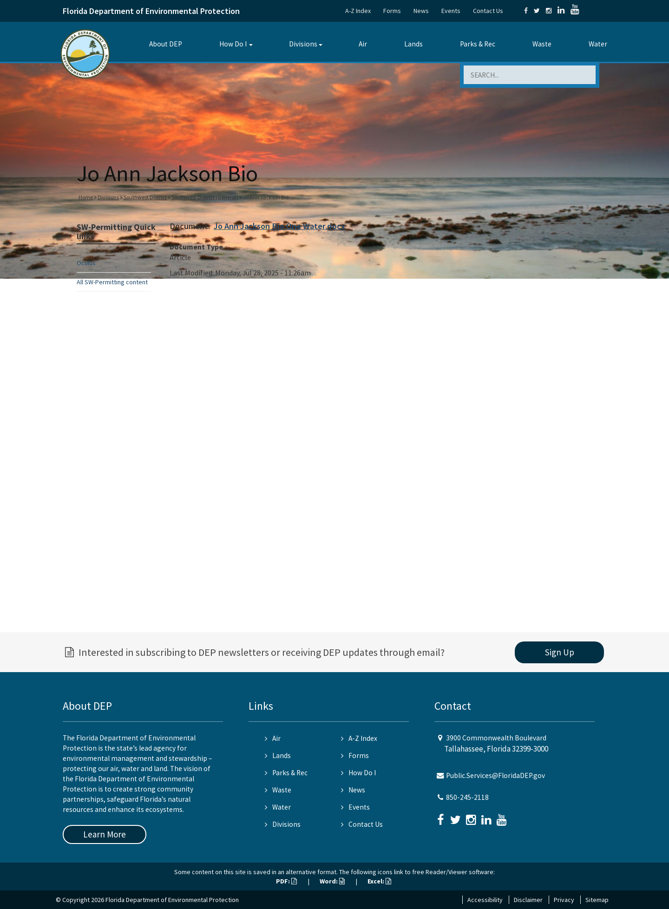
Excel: (379, 881)
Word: (332, 881)
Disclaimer (528, 900)
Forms (392, 11)
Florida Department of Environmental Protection (151, 11)
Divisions (303, 43)
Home (86, 197)
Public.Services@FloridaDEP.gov (495, 775)
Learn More (104, 834)
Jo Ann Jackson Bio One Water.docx (279, 226)
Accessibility (485, 900)
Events (450, 11)
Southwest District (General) (204, 197)
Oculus (86, 263)
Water (598, 43)
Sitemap (597, 900)
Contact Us (488, 11)
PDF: (286, 881)
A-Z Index (358, 11)
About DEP (165, 43)
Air (363, 43)
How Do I (233, 43)
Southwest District (145, 197)
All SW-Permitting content (112, 282)
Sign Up (559, 652)
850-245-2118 (467, 797)
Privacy (564, 900)
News (421, 11)
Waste (541, 43)
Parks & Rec (477, 43)
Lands (413, 43)
